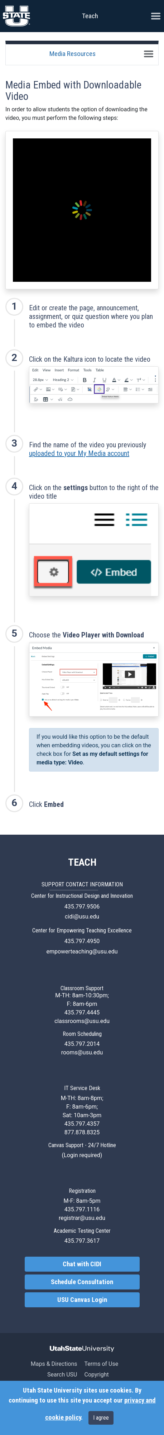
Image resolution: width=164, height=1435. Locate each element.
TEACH (82, 862)
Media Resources (72, 54)
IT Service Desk (82, 1088)
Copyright (96, 1374)
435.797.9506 (82, 906)
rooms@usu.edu (82, 1052)
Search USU (62, 1374)
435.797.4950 (82, 941)
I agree (101, 1417)
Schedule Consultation (82, 1282)
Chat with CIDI (82, 1264)
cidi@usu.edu (82, 916)
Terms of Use (101, 1363)
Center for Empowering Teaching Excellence (82, 930)
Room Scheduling (82, 1034)
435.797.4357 (82, 1123)
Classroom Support (82, 988)
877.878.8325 (82, 1132)
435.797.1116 (82, 1209)
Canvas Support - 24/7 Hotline (82, 1145)
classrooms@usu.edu (82, 1021)
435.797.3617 (82, 1240)
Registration (82, 1190)
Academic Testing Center (82, 1230)
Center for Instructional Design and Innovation (82, 895)
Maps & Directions (54, 1363)
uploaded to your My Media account (79, 453)
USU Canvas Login (82, 1300)
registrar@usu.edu (82, 1218)
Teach (90, 16)
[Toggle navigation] (148, 54)
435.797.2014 (82, 1043)
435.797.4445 (82, 1012)
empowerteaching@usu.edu (81, 951)
